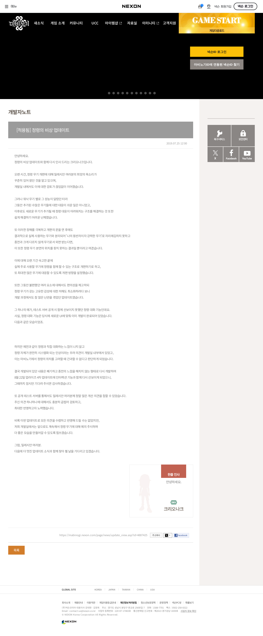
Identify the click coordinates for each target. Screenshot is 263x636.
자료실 (132, 23)
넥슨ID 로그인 (216, 52)
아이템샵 (113, 23)
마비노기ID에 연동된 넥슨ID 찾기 (217, 64)
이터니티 (150, 23)
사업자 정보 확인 (188, 610)
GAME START (217, 20)
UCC (94, 23)
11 (154, 93)
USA (152, 589)
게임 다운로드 (217, 30)
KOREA (98, 589)
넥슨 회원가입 (222, 6)
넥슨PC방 (176, 602)
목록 (16, 550)
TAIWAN (126, 589)
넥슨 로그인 (245, 6)
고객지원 (169, 23)
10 (150, 93)
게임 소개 (58, 23)
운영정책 (163, 602)
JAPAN (111, 589)
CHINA (140, 589)
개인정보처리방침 (128, 602)
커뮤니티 (76, 23)
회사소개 (66, 602)
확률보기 (189, 602)
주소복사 (156, 535)
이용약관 (91, 602)
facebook (182, 535)
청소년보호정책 (148, 602)
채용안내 (78, 602)
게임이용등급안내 (107, 602)
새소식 (39, 23)
